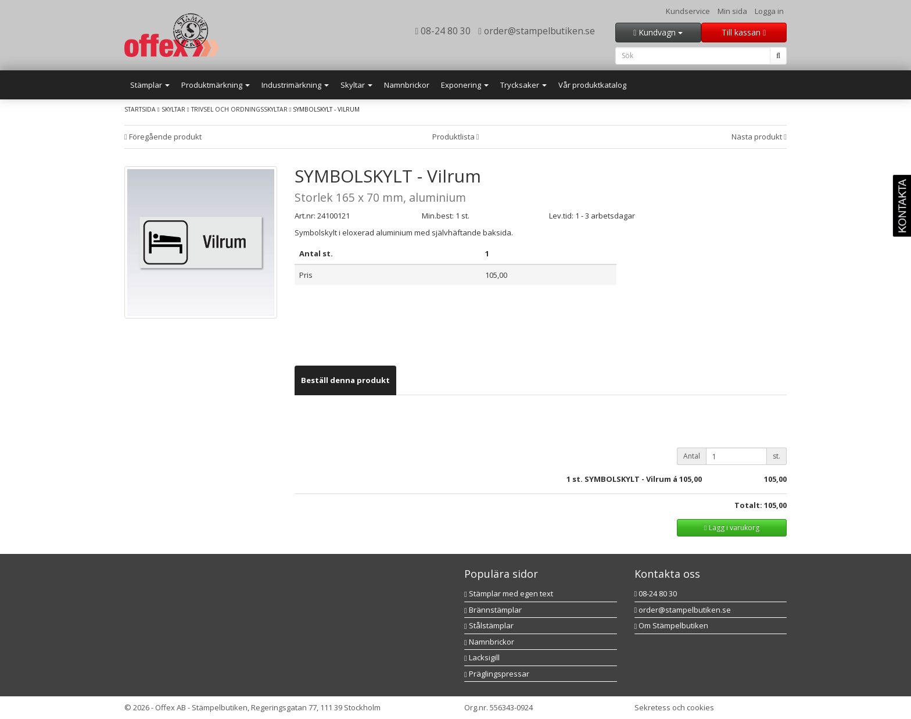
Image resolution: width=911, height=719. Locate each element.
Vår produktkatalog (592, 85)
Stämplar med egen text (508, 593)
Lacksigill (482, 657)
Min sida (732, 11)
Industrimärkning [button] (295, 85)
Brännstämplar (493, 609)
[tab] (345, 380)
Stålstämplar (489, 625)
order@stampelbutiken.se (536, 30)
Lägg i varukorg (731, 527)
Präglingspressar (496, 673)
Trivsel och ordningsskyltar (239, 109)
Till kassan (744, 32)
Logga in (769, 11)
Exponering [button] (465, 85)
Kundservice (688, 11)
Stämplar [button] (150, 85)
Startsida (140, 109)
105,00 (690, 479)
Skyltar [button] (356, 85)
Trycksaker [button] (523, 85)
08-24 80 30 (443, 30)
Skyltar (173, 109)
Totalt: (748, 505)
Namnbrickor (406, 85)
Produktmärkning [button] (215, 85)
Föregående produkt (163, 136)
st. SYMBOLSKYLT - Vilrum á (624, 479)
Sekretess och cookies (674, 707)
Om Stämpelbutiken (671, 625)
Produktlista (455, 136)
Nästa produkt (759, 136)
